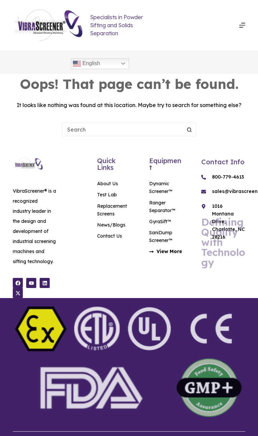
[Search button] (189, 129)
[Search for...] (122, 129)
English (86, 64)
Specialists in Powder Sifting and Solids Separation (116, 25)
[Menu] (242, 25)
